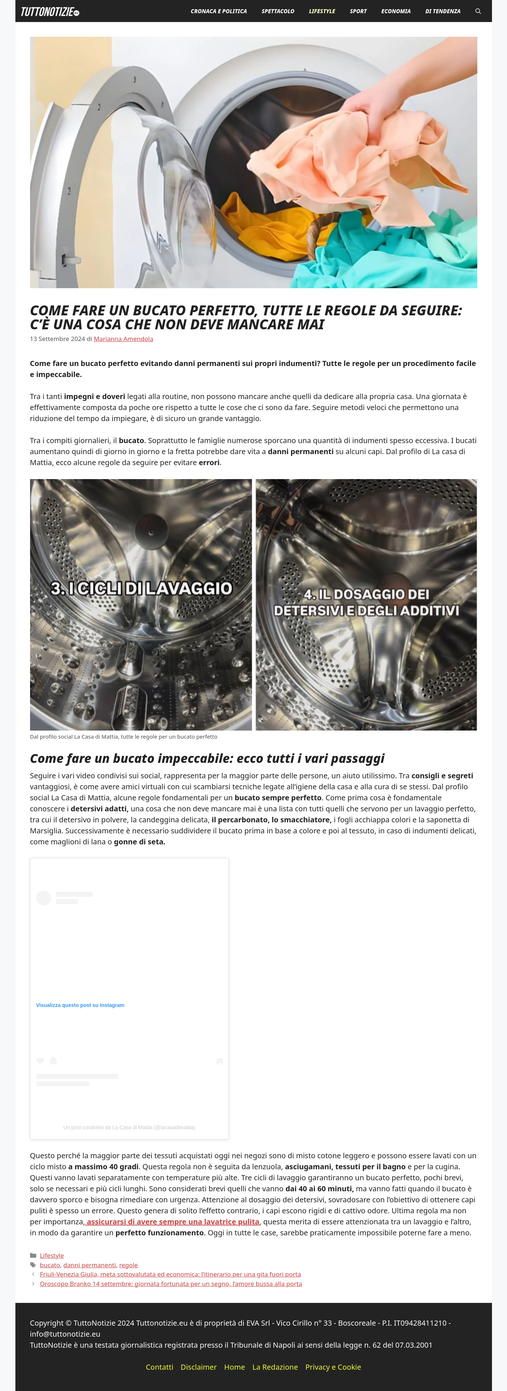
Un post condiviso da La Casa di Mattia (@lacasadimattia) (129, 1127)
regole (128, 1265)
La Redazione (275, 1367)
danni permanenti (89, 1265)
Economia (396, 11)
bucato (50, 1265)
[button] (478, 11)
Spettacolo (278, 11)
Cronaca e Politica (219, 11)
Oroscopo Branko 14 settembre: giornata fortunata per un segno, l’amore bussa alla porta (171, 1283)
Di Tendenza (442, 11)
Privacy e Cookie (333, 1367)
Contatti (159, 1367)
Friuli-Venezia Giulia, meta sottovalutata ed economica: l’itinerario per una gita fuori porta (170, 1274)
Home (234, 1367)
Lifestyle (322, 11)
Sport (358, 11)
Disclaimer (199, 1367)
